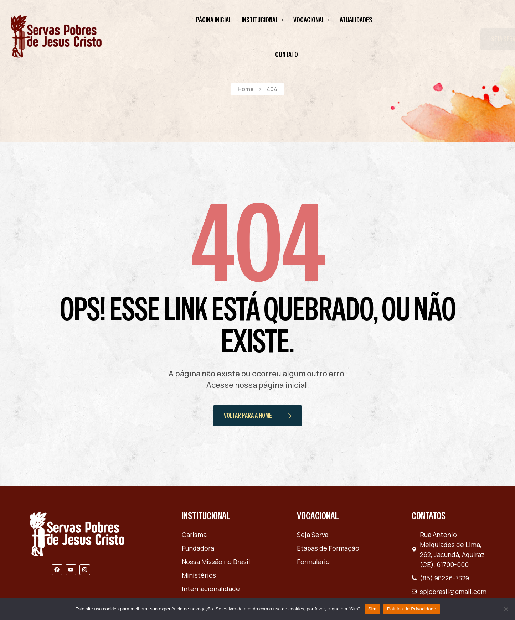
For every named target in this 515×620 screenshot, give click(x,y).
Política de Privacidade (411, 608)
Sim (372, 608)
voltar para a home (257, 415)
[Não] (506, 609)
